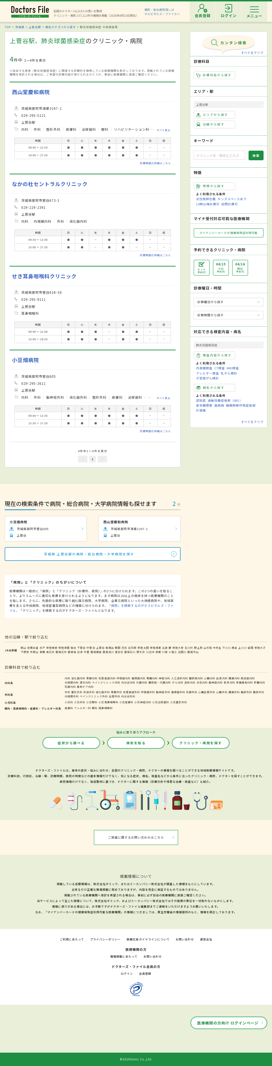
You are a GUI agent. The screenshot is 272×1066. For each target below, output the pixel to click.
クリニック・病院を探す (200, 743)
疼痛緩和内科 (244, 682)
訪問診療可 (229, 204)
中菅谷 (91, 648)
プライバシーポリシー (105, 939)
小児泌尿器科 (160, 702)
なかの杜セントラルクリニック (50, 183)
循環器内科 (139, 678)
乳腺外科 (191, 692)
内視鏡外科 (72, 696)
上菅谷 (100, 648)
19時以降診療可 (207, 204)
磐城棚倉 (96, 652)
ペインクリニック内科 (106, 682)
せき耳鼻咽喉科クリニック (44, 276)
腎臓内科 (152, 678)
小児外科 (79, 702)
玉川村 (189, 648)
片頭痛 (201, 410)
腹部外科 (258, 692)
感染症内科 (248, 678)
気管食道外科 (131, 692)
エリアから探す (212, 114)
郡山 (23, 648)
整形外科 (77, 692)
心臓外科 (221, 692)
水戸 (42, 648)
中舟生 (217, 648)
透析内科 (190, 682)
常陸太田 (143, 648)
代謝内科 (141, 682)
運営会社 (206, 939)
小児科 (69, 702)
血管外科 (114, 696)
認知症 (201, 400)
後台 (73, 648)
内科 (67, 678)
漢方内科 (85, 682)
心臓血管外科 (206, 692)
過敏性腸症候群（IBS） (225, 400)
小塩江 (173, 652)
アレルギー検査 (207, 373)
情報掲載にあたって (123, 956)
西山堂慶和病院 (31, 92)
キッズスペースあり (232, 199)
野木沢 (140, 652)
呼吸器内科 (124, 678)
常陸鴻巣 (155, 648)
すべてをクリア (252, 52)
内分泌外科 (128, 696)
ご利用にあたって (72, 939)
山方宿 (208, 648)
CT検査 (219, 368)
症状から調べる (71, 743)
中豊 (86, 652)
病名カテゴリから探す (60, 27)
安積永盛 (32, 648)
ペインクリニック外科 (94, 696)
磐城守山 (193, 652)
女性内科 (202, 682)
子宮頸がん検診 (207, 378)
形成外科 (89, 692)
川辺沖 (150, 652)
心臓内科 (209, 678)
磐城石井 (61, 652)
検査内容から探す (214, 355)
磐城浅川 (108, 652)
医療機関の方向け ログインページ (227, 1023)
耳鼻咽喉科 (105, 708)
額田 (118, 648)
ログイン (127, 973)
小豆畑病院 (25, 359)
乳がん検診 (229, 373)
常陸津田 (64, 648)
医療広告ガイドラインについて (148, 939)
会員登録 (145, 973)
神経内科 (164, 678)
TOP (8, 27)
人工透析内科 (179, 678)
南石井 (50, 652)
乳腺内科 (70, 686)
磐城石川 (130, 652)
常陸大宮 (178, 648)
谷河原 (132, 648)
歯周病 (219, 405)
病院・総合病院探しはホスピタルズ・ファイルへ (162, 12)
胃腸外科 (116, 692)
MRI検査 (233, 368)
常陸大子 (260, 648)
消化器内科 (78, 678)
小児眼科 (92, 702)
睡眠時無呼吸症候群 (241, 405)
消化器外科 (103, 692)
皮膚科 (69, 708)
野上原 (198, 648)
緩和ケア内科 (85, 686)
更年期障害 (204, 405)
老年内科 (229, 682)
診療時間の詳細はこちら (155, 163)
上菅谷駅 (35, 27)
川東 (165, 652)
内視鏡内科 (72, 682)
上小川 (242, 648)
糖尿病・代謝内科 (159, 682)
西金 (234, 648)
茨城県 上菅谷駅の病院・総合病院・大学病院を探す (89, 554)
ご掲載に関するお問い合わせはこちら (136, 837)
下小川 (226, 648)
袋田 (250, 648)
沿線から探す (210, 124)
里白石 (119, 652)
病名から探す (210, 387)
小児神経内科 (142, 702)
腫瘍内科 (234, 678)
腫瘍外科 (234, 692)
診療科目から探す (214, 75)
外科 (67, 692)
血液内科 (221, 678)
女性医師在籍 (206, 199)
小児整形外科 (178, 702)
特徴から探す (210, 186)
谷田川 (182, 652)
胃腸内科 (92, 678)
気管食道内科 (106, 678)
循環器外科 (178, 692)
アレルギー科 (82, 708)
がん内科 (177, 682)
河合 (124, 648)
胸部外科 (246, 692)
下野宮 (25, 652)
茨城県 (19, 27)
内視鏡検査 (204, 368)
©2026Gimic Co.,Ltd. (136, 1059)
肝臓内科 (259, 682)
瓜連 (165, 648)
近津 (80, 652)
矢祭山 (34, 652)
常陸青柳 (51, 648)
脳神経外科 (163, 692)
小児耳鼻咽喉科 (108, 702)
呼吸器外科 (148, 692)
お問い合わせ (185, 939)
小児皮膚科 (126, 702)
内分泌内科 (128, 682)
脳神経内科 (216, 682)
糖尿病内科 (196, 678)
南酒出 (110, 648)
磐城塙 (72, 652)
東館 (42, 652)
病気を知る (136, 743)
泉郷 (158, 652)
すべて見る (163, 130)
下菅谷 (81, 648)
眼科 (95, 708)
